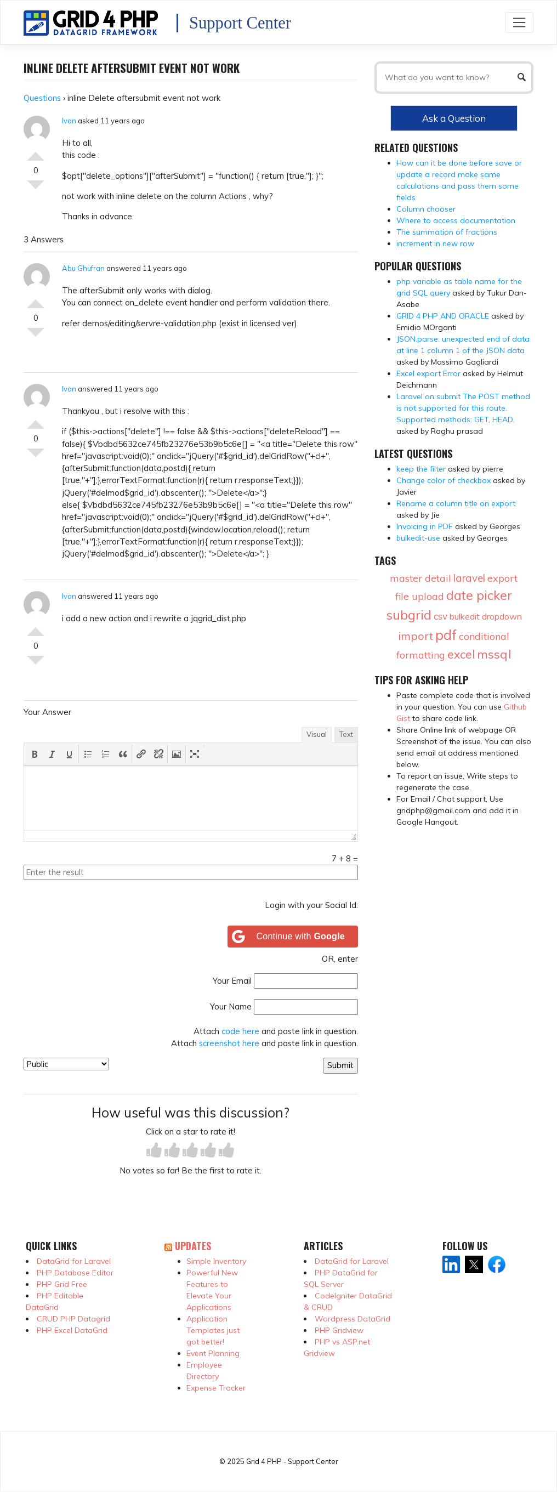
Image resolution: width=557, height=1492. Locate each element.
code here (240, 1031)
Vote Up (35, 152)
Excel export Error (428, 373)
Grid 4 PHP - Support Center (292, 1461)
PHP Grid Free (62, 1284)
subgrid (408, 614)
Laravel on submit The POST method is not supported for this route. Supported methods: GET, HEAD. (463, 408)
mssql (494, 654)
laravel (469, 578)
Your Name (231, 1006)
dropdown (502, 616)
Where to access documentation (455, 220)
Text (346, 734)
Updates (193, 1246)
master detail (420, 578)
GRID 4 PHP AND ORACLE (442, 316)
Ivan (69, 120)
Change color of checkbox (443, 480)
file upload (419, 596)
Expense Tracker (216, 1388)
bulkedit (465, 616)
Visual (316, 734)
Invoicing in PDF (424, 526)
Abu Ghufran (83, 268)
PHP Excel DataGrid (72, 1330)
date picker (479, 595)
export (502, 578)
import (415, 636)
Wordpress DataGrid (352, 1319)
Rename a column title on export (455, 503)
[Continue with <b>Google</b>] (293, 937)
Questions (42, 98)
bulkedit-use (418, 538)
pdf (446, 634)
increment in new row (435, 243)
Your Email (232, 980)
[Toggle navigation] (519, 22)
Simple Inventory (216, 1261)
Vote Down (35, 189)
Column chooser (426, 209)
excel (461, 654)
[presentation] (34, 754)
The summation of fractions (446, 232)
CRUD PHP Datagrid (73, 1319)
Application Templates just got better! (213, 1330)
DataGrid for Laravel (74, 1261)
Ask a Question (454, 118)
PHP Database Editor (75, 1273)
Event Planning (213, 1353)
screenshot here (229, 1043)
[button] (34, 754)
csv (440, 616)
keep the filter (421, 469)
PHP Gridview (339, 1330)
